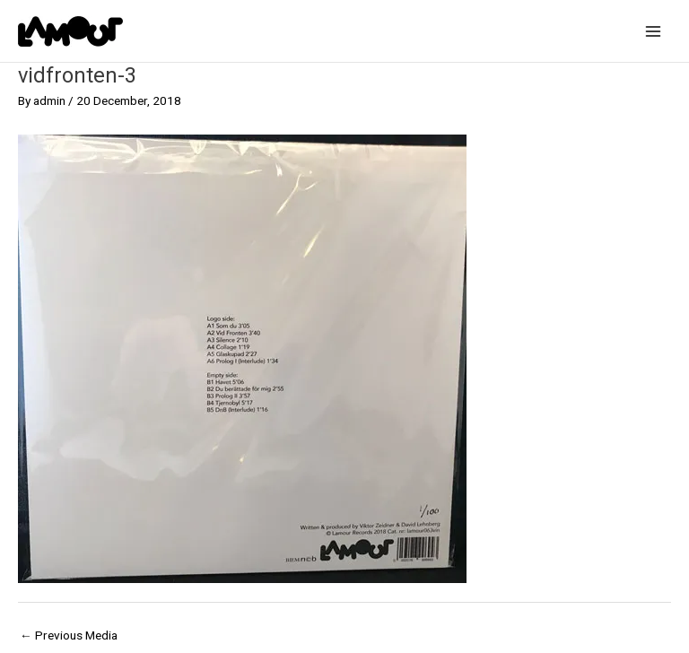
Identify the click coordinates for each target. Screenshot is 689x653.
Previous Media (69, 635)
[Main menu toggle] (653, 31)
